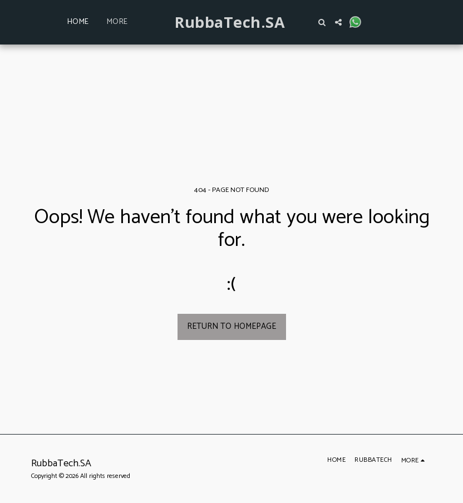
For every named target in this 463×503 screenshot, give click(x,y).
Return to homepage (231, 326)
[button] (321, 22)
